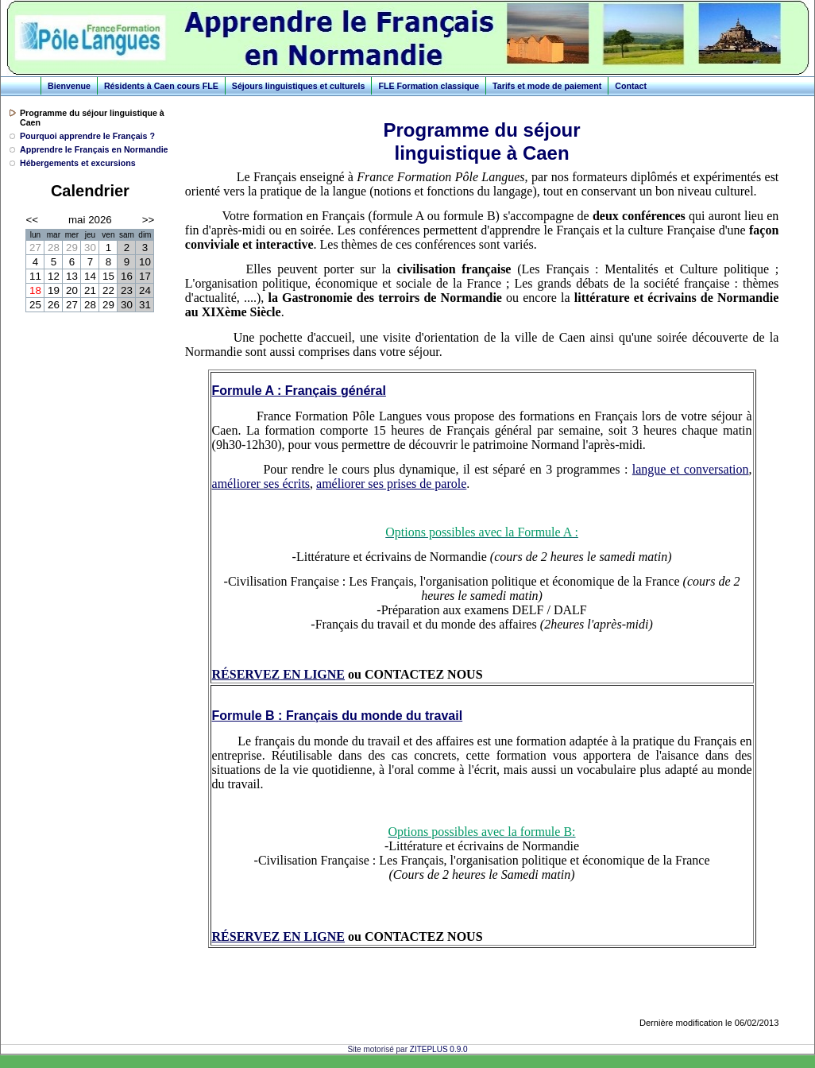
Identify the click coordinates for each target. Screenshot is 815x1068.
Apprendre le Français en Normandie (94, 149)
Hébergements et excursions (78, 163)
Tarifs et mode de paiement (546, 86)
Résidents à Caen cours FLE (161, 86)
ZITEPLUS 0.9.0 (439, 1049)
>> (148, 220)
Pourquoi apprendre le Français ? (87, 136)
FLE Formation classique (428, 86)
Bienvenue (69, 86)
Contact (631, 86)
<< (31, 220)
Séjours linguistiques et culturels (298, 86)
